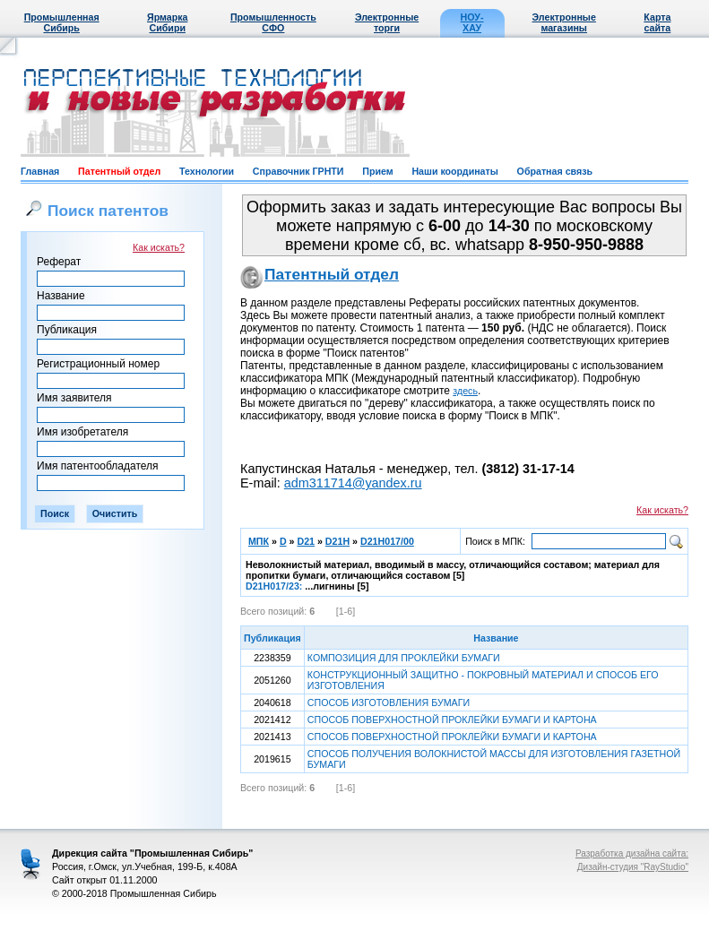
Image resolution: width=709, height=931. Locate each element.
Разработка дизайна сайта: (631, 853)
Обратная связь (554, 171)
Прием (377, 171)
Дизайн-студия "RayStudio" (632, 867)
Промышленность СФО (273, 22)
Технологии (206, 171)
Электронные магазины (564, 22)
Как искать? (159, 247)
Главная (40, 171)
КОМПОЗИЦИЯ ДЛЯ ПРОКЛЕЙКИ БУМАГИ (403, 657)
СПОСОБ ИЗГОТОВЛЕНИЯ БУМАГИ (388, 702)
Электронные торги (387, 22)
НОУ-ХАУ (472, 22)
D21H (337, 541)
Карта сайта (657, 22)
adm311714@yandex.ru (353, 483)
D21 (306, 541)
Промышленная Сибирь (61, 22)
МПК (258, 541)
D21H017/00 (387, 541)
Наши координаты (454, 171)
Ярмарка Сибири (167, 22)
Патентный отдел (119, 171)
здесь (465, 390)
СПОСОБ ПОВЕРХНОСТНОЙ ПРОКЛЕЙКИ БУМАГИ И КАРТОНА (452, 719)
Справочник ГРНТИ (298, 171)
